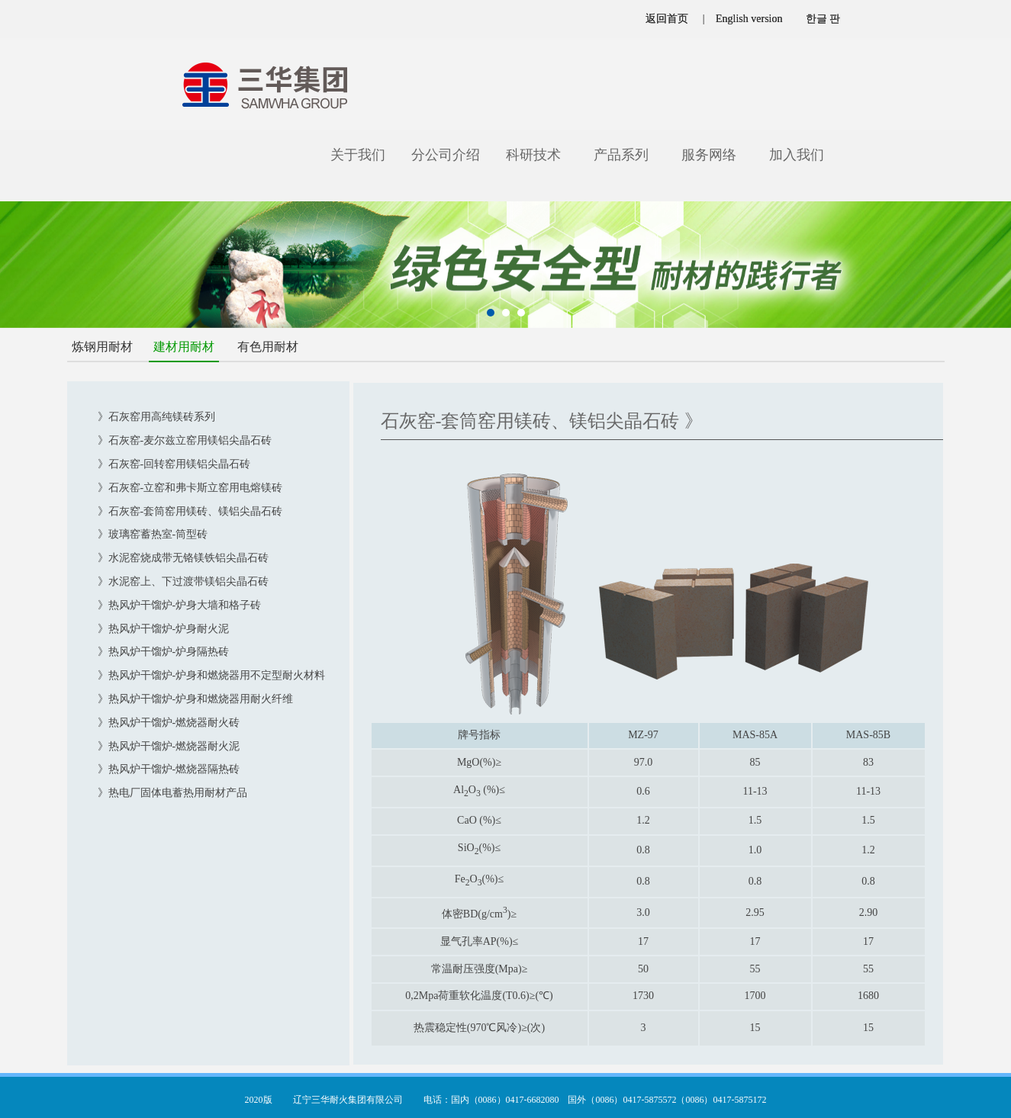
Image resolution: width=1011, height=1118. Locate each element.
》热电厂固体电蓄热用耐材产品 (172, 792)
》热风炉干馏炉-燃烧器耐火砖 (169, 722)
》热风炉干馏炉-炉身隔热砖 (164, 651)
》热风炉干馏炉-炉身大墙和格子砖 (180, 605)
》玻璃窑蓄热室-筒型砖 (153, 534)
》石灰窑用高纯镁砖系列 (156, 416)
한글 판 (823, 18)
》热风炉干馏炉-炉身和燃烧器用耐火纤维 (196, 699)
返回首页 (667, 18)
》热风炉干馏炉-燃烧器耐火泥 (169, 746)
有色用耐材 (267, 346)
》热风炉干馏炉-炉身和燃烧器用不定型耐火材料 (212, 675)
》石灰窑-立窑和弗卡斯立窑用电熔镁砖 (190, 487)
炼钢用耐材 (102, 346)
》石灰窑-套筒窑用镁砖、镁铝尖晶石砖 (190, 511)
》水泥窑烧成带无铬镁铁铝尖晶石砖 (183, 558)
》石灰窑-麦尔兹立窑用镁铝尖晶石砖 (185, 440)
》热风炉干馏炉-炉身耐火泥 (164, 628)
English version (749, 18)
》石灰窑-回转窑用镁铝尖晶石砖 (174, 464)
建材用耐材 (183, 346)
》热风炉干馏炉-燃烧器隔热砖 (169, 769)
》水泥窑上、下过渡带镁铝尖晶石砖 (183, 581)
